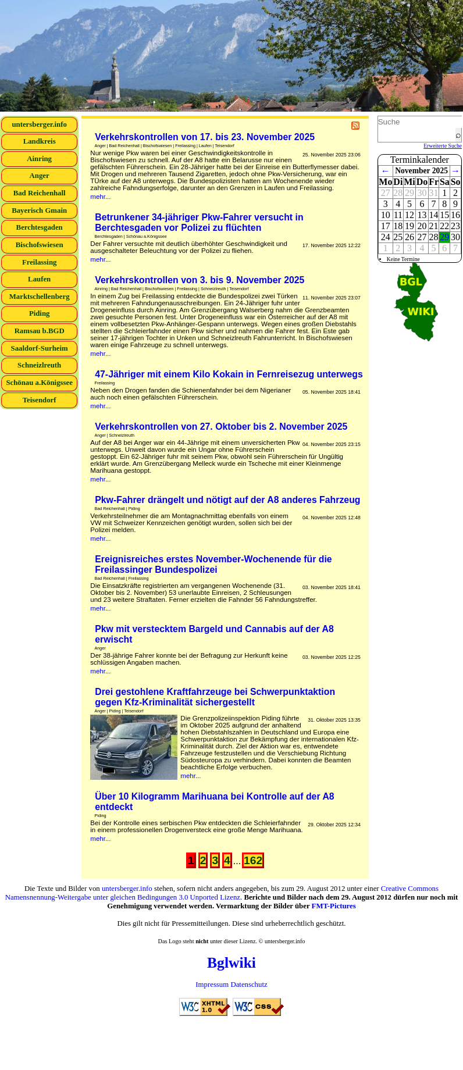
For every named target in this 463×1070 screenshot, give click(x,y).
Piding (39, 313)
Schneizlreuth (39, 365)
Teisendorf (39, 400)
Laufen (39, 279)
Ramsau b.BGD (40, 331)
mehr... (100, 196)
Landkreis (39, 141)
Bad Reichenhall (39, 193)
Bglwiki (231, 962)
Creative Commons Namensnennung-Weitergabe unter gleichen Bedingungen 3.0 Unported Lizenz (222, 892)
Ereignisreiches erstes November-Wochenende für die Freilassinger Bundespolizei (213, 564)
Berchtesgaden (39, 227)
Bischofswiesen (39, 245)
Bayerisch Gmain (39, 210)
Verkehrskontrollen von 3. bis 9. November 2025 (199, 280)
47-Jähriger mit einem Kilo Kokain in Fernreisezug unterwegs (228, 374)
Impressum (212, 984)
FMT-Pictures (334, 906)
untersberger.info (39, 124)
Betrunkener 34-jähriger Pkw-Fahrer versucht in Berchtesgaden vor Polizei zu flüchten (199, 222)
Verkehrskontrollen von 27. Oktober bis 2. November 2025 (221, 426)
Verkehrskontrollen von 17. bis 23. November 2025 (205, 137)
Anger (39, 176)
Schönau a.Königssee (39, 383)
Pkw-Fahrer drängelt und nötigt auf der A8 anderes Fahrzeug (227, 500)
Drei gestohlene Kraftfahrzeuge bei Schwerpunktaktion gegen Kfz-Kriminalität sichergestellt (215, 697)
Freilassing (39, 262)
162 (253, 860)
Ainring (39, 159)
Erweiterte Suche (442, 145)
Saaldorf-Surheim (39, 348)
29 (444, 237)
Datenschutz (248, 984)
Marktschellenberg (39, 297)
